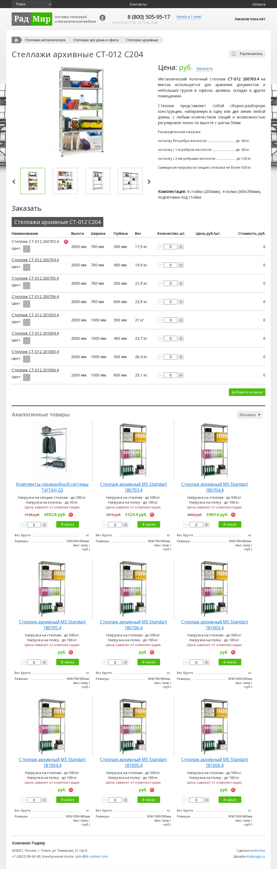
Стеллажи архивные (142, 40)
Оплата (258, 4)
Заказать (204, 68)
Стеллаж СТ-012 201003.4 (35, 314)
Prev (13, 181)
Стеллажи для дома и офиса (95, 40)
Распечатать (251, 53)
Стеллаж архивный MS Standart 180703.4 (133, 487)
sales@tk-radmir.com (91, 856)
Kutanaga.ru (256, 856)
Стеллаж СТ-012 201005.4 (35, 351)
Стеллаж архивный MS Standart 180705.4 (52, 625)
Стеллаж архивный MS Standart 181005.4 (133, 762)
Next (149, 181)
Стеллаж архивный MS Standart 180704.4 (214, 487)
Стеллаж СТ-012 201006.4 (35, 369)
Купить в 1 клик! (189, 16)
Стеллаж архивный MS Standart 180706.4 (133, 625)
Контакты (138, 4)
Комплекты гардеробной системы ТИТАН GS (52, 487)
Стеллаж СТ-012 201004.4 (35, 333)
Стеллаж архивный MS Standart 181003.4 (214, 625)
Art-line (259, 850)
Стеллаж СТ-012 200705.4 (35, 278)
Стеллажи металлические (45, 40)
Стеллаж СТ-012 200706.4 (35, 296)
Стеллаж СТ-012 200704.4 (35, 259)
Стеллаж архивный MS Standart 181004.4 (52, 762)
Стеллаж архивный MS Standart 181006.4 (214, 762)
